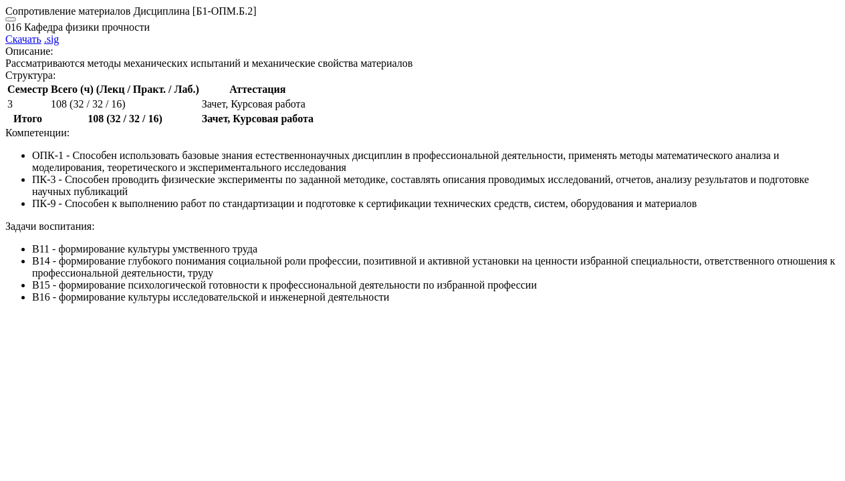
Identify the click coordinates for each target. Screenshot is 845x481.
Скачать (23, 39)
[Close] (10, 19)
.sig (51, 39)
